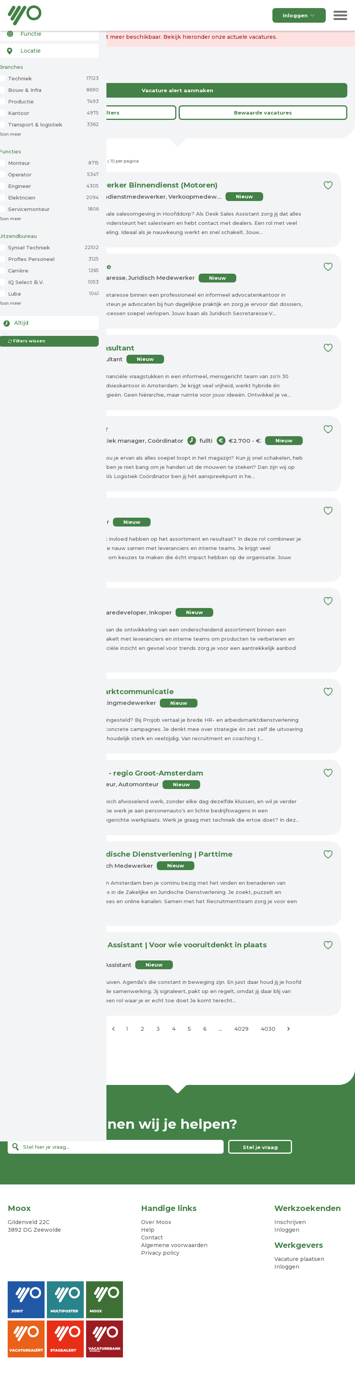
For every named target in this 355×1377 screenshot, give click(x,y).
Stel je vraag (260, 1148)
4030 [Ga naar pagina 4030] (268, 1030)
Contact (152, 1238)
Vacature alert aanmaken (177, 90)
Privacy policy (160, 1254)
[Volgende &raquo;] (288, 1030)
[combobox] (46, 45)
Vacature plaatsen (299, 1260)
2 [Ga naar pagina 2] (142, 1030)
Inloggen (299, 15)
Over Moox (156, 1223)
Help (147, 1231)
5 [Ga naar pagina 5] (189, 1030)
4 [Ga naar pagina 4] (174, 1030)
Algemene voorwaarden (174, 1246)
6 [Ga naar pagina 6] (205, 1030)
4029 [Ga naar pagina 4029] (241, 1030)
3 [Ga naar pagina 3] (158, 1030)
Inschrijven (290, 1223)
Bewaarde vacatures (263, 113)
